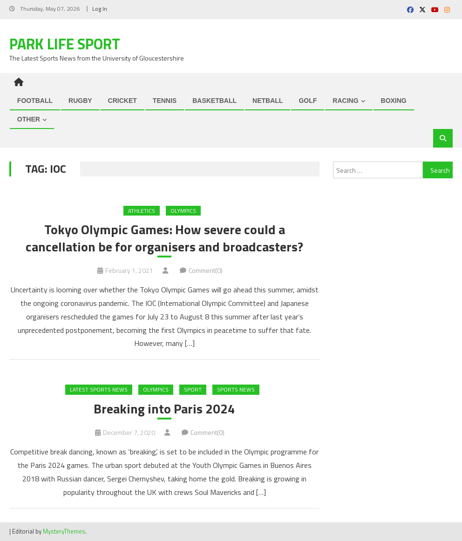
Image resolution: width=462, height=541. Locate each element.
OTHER (28, 119)
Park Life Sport (64, 44)
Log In (99, 8)
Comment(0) (206, 270)
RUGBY (80, 100)
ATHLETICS (141, 210)
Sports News (236, 389)
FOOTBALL (35, 100)
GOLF (308, 100)
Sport (193, 389)
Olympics (183, 210)
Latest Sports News (99, 389)
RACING (345, 100)
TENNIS (165, 100)
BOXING (394, 100)
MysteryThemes (64, 531)
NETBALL (267, 100)
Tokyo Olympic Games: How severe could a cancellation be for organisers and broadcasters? (164, 238)
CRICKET (122, 100)
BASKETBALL (214, 100)
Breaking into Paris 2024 (164, 408)
